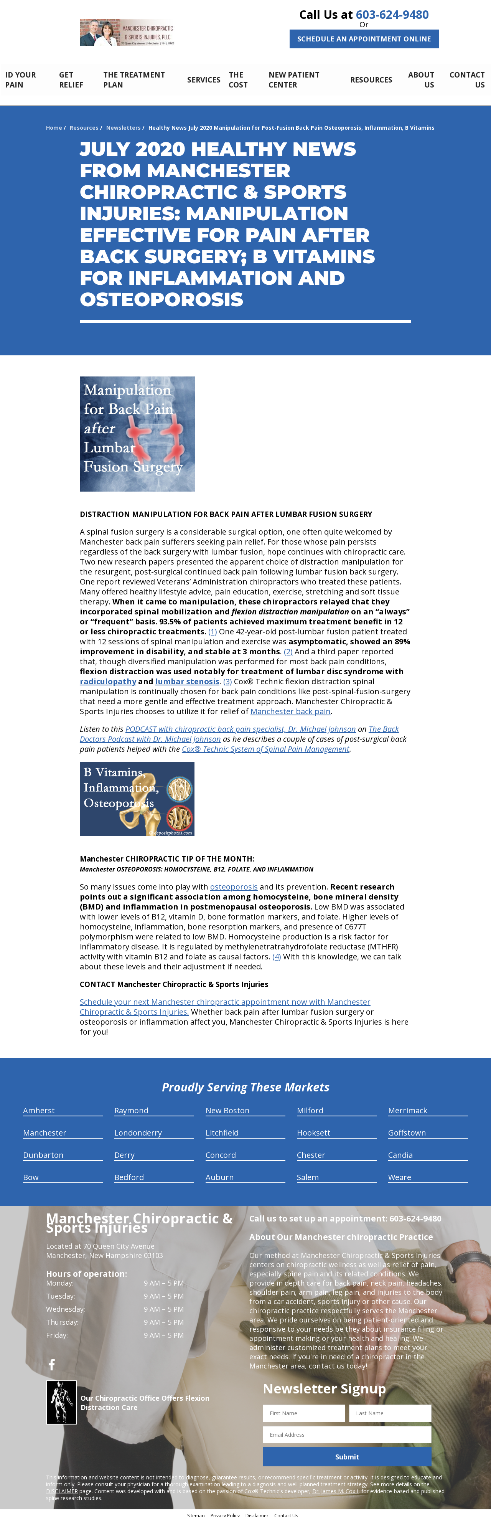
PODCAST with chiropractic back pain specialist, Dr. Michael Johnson (240, 725)
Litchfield (222, 1128)
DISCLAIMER (62, 1487)
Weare (399, 1173)
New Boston (228, 1106)
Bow (31, 1173)
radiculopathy (108, 677)
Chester (311, 1151)
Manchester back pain (290, 707)
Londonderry (138, 1128)
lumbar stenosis (187, 677)
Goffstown (407, 1128)
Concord (221, 1151)
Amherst (39, 1106)
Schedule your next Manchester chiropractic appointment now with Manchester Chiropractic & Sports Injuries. (225, 1002)
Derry (124, 1151)
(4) (276, 952)
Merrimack (407, 1106)
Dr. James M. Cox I (335, 1487)
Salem (308, 1173)
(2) (288, 647)
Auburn (220, 1173)
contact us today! (337, 1361)
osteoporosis (234, 882)
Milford (310, 1106)
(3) (227, 677)
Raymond (131, 1106)
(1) (212, 627)
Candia (400, 1151)
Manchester (44, 1128)
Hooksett (313, 1128)
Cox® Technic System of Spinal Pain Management (265, 745)
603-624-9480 (392, 14)
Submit (347, 1452)
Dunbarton (43, 1151)
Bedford (129, 1173)
